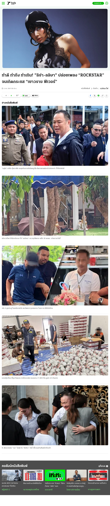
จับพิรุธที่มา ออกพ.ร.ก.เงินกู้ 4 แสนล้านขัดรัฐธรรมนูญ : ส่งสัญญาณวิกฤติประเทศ (76, 485)
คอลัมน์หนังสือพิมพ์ (16, 467)
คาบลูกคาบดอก (94, 491)
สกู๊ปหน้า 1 (6, 491)
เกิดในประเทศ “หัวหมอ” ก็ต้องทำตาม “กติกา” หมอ (55, 485)
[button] (90, 95)
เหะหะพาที (48, 491)
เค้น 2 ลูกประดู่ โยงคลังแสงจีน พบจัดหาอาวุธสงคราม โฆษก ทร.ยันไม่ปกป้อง (27, 308)
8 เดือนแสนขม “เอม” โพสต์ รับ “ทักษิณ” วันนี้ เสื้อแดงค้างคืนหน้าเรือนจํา (26, 448)
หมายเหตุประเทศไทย (31, 491)
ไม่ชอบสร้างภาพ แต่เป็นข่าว (97, 484)
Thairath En (98, 3)
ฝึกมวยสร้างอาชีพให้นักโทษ (32, 484)
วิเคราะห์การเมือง (73, 491)
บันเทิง (95, 89)
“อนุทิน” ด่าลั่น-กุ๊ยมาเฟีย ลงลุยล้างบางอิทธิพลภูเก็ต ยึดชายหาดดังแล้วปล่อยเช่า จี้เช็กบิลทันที (33, 169)
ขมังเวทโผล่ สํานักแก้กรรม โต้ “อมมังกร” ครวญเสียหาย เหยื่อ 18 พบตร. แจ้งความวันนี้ (31, 239)
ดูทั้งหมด (103, 467)
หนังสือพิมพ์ (85, 89)
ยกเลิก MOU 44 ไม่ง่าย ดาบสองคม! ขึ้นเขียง (10, 485)
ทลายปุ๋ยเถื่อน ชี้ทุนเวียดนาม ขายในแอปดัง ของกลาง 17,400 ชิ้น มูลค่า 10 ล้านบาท (30, 378)
